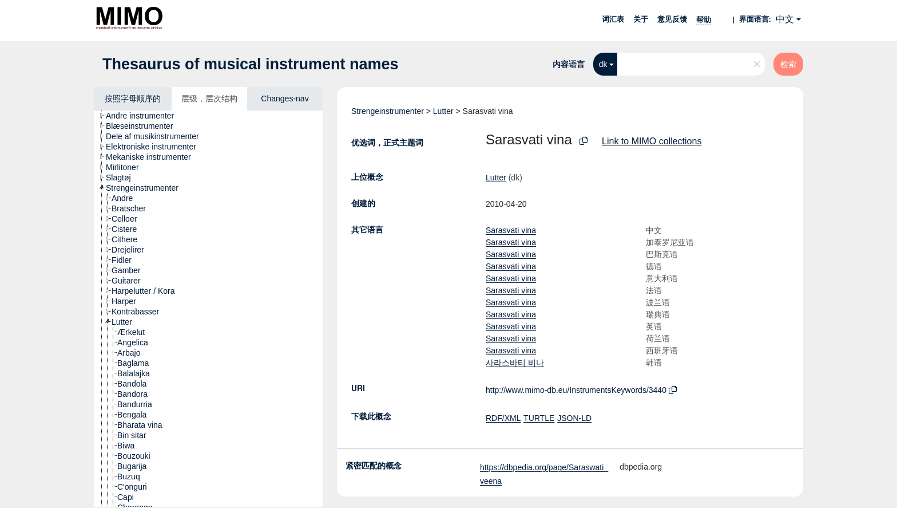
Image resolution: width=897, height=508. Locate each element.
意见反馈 (672, 19)
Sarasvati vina (511, 230)
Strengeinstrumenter (387, 111)
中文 (785, 19)
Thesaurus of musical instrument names (250, 64)
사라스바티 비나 (515, 362)
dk (603, 64)
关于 (640, 19)
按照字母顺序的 (133, 98)
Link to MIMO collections (651, 141)
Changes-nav (284, 98)
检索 (788, 64)
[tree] (208, 309)
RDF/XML (503, 418)
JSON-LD (574, 418)
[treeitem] (144, 116)
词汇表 (613, 19)
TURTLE (538, 418)
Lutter (443, 111)
